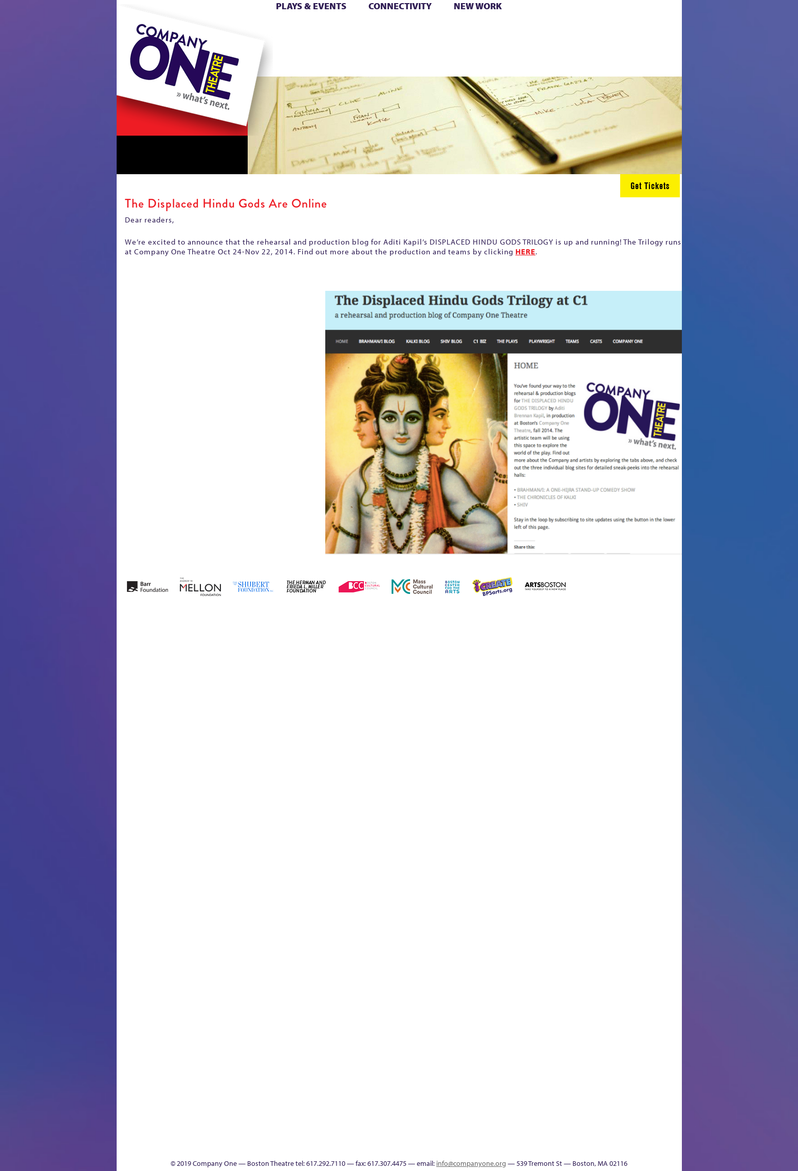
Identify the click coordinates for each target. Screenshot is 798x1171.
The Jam (246, 61)
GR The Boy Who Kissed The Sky (624, 650)
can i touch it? (472, 680)
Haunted (649, 696)
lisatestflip (242, 865)
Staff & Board (602, 850)
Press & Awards (653, 61)
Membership (266, 865)
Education (586, 696)
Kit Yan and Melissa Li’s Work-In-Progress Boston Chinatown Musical (199, 788)
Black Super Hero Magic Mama (386, 665)
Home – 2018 (666, 680)
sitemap (354, 61)
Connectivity (400, 6)
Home (133, 30)
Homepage (134, 865)
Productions (438, 1143)
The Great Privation (197, 1127)
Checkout (520, 696)
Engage (504, 61)
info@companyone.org (471, 1163)
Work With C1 (299, 1127)
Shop (584, 45)
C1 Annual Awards (604, 1127)
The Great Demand (174, 1127)
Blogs (494, 1050)
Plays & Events (311, 6)
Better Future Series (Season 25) (324, 665)
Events (495, 1143)
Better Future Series (279, 680)
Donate (568, 30)
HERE (525, 251)
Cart (497, 30)
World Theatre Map (497, 1019)
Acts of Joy (234, 680)
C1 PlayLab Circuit (497, 912)
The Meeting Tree (260, 1127)
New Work (478, 6)
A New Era (191, 680)
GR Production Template (609, 680)
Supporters (588, 1143)
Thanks (547, 61)
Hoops (156, 45)
